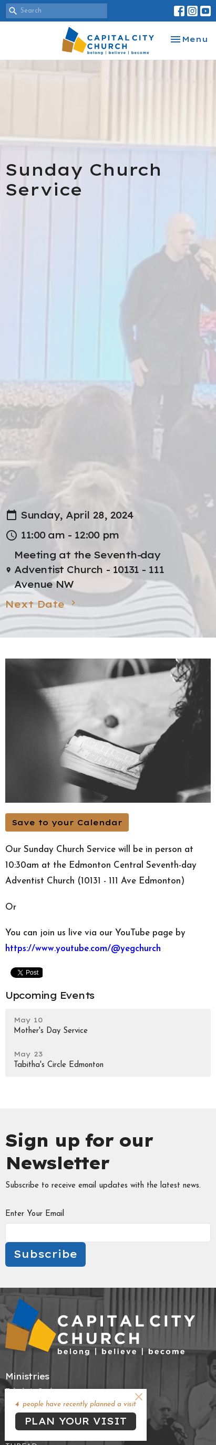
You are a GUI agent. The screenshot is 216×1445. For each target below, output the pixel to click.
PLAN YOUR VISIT (76, 1421)
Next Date (41, 604)
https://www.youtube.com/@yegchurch (83, 948)
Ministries (27, 1376)
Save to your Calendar (67, 822)
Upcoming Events (49, 995)
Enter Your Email (34, 1214)
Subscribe (45, 1253)
